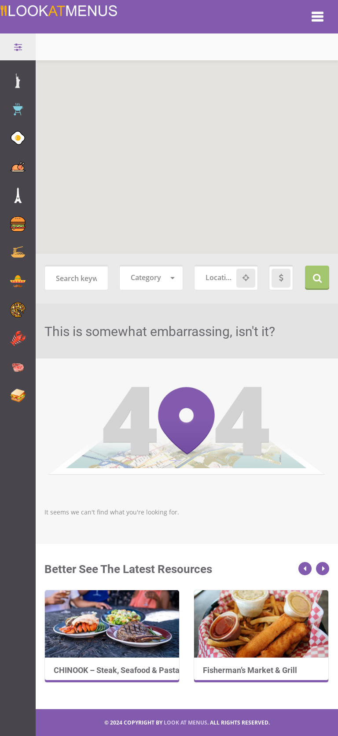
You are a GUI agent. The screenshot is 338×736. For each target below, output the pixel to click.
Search (317, 278)
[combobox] (151, 278)
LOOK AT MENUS (185, 722)
